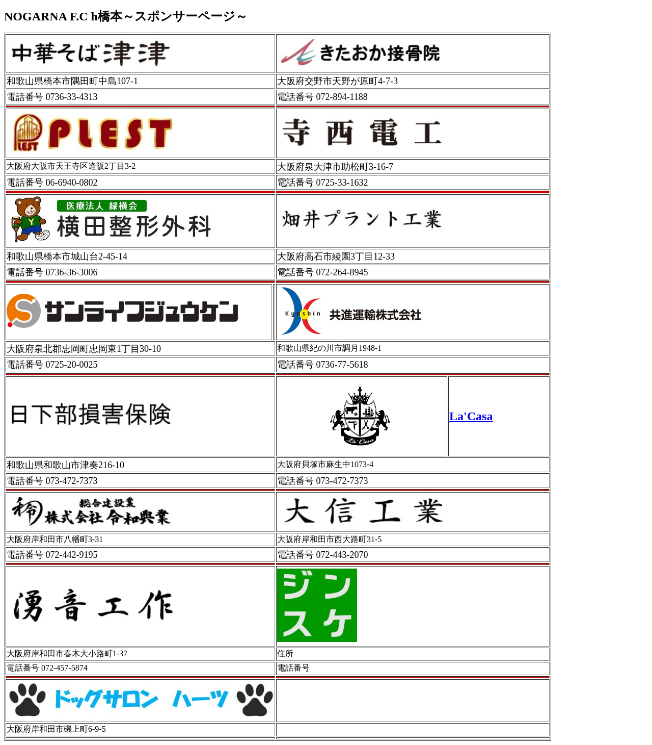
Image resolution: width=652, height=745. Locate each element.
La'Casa (471, 416)
